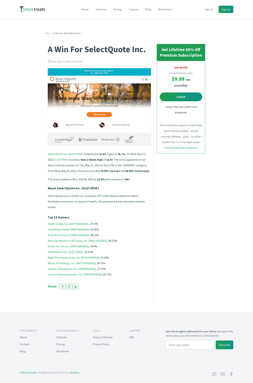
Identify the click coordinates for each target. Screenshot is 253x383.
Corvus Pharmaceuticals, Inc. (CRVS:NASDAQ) (75, 274)
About (85, 9)
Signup (181, 97)
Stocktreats (29, 372)
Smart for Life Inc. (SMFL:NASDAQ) (68, 246)
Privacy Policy (101, 344)
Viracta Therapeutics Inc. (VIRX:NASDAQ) (72, 269)
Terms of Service (103, 337)
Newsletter (165, 9)
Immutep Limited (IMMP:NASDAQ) (68, 229)
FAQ (131, 337)
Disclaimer (62, 351)
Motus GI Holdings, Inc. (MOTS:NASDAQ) (72, 263)
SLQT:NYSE (61, 159)
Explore (133, 9)
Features (101, 9)
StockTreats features (184, 147)
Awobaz (75, 372)
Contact (25, 344)
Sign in (209, 9)
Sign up (226, 9)
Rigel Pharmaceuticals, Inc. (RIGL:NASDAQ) (73, 257)
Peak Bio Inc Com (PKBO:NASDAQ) (68, 235)
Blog (148, 9)
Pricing (117, 9)
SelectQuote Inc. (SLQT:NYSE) (65, 154)
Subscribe (224, 345)
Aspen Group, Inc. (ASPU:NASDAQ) (68, 224)
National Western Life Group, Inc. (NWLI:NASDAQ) (77, 240)
